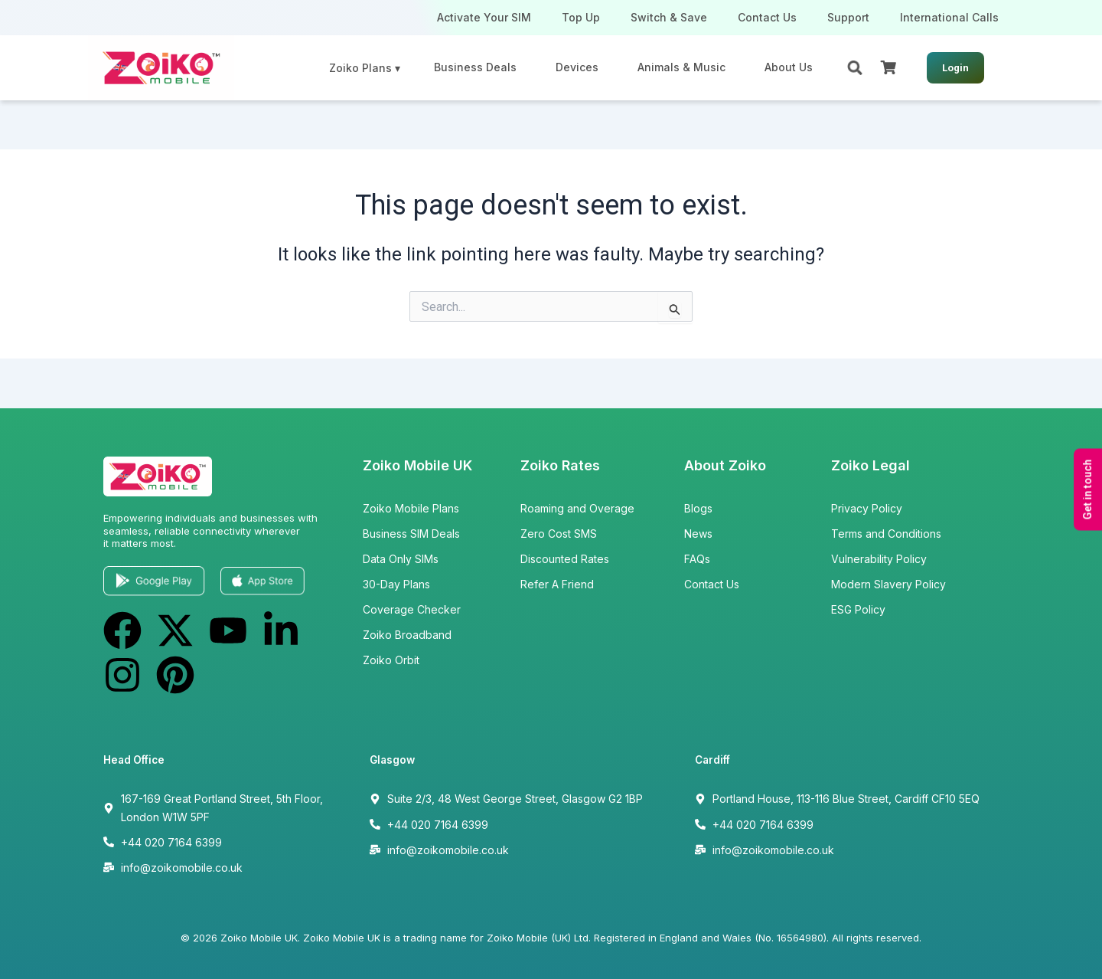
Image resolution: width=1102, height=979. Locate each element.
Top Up (581, 17)
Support (848, 17)
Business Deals (475, 67)
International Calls (949, 17)
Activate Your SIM (484, 17)
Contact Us (767, 17)
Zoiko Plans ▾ (364, 67)
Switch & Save (669, 17)
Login (955, 68)
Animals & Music (681, 67)
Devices (577, 67)
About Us (789, 67)
